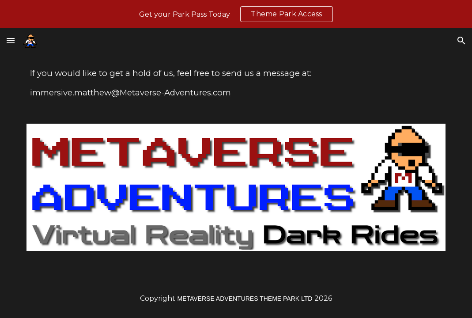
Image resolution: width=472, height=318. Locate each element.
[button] (10, 40)
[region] (236, 14)
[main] (236, 83)
